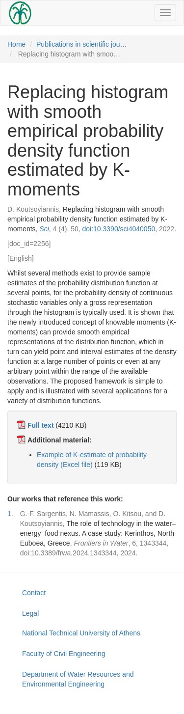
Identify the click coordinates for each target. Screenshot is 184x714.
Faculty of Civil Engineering (63, 654)
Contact (34, 593)
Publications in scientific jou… (81, 44)
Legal (30, 613)
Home (16, 44)
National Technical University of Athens (81, 633)
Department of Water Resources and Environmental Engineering (77, 679)
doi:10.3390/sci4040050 (119, 229)
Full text (40, 425)
